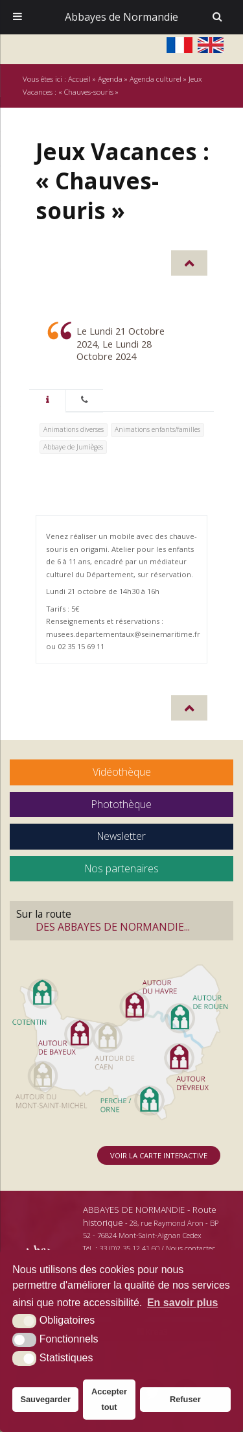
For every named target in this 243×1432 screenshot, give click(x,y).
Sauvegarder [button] (45, 1399)
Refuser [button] (185, 1399)
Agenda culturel (155, 79)
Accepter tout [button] (109, 1399)
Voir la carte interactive (158, 1155)
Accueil (79, 79)
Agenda (110, 79)
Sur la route (121, 920)
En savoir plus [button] (182, 1302)
